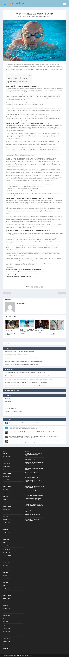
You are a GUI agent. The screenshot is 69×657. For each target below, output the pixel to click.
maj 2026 (5, 453)
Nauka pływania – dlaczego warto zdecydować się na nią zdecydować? (24, 269)
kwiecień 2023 (6, 519)
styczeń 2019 (6, 638)
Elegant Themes (17, 655)
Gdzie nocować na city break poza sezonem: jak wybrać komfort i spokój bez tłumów (25, 372)
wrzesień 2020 (6, 598)
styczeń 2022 (6, 545)
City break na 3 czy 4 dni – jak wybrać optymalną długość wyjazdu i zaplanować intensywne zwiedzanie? (33, 454)
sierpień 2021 (6, 562)
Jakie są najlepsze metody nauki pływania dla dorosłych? (19, 79)
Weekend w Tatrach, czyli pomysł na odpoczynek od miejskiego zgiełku (21, 364)
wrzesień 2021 (6, 559)
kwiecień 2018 (6, 645)
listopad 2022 (6, 526)
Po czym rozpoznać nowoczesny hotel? (34, 495)
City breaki (7, 398)
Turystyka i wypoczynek (10, 408)
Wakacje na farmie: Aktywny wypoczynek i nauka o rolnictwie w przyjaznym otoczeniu (28, 271)
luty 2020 (5, 621)
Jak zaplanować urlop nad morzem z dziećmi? (15, 354)
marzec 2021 (6, 578)
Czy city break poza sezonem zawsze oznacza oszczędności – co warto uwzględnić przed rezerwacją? (29, 379)
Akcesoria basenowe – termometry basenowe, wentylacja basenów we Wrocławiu (33, 500)
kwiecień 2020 (6, 615)
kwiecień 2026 (6, 456)
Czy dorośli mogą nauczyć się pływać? (15, 77)
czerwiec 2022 (6, 532)
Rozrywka (41, 16)
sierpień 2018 (6, 641)
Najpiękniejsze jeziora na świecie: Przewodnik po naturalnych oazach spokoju (33, 510)
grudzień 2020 (6, 588)
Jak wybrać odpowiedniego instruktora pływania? (17, 82)
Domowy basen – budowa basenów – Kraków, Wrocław (33, 520)
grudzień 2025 (6, 466)
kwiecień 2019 (6, 631)
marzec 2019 (6, 635)
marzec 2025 (6, 479)
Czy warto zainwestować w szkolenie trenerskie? (19, 276)
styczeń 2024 (6, 499)
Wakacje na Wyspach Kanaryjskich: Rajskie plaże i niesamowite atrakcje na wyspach (34, 468)
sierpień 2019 (6, 628)
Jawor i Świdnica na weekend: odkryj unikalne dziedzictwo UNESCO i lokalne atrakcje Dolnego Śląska (32, 431)
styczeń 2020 (6, 625)
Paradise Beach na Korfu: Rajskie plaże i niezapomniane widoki (19, 351)
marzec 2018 (6, 648)
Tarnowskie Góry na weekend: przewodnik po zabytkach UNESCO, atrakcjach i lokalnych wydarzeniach (33, 436)
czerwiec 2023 (6, 512)
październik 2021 (7, 555)
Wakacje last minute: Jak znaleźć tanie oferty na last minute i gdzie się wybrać (28, 427)
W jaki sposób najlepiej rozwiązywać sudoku (56, 332)
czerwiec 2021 (6, 569)
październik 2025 (7, 473)
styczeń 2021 (6, 585)
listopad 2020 (6, 592)
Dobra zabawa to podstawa (31, 477)
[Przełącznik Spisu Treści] (28, 75)
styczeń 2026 (6, 463)
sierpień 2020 (6, 602)
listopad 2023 (6, 503)
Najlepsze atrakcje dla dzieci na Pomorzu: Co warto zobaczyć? (22, 274)
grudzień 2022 (6, 522)
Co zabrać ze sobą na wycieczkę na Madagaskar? (33, 515)
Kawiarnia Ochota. (40, 330)
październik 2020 (7, 595)
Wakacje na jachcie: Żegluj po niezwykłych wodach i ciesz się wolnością (34, 473)
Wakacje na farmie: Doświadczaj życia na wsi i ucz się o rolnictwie (24, 422)
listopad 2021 (6, 552)
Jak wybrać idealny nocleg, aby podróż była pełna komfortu (34, 463)
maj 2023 (5, 516)
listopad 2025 (6, 470)
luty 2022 (5, 542)
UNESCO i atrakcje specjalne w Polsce (13, 411)
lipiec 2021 (5, 565)
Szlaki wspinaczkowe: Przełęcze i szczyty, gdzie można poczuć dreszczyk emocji (23, 361)
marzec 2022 (6, 539)
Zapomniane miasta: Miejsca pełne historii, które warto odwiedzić (33, 491)
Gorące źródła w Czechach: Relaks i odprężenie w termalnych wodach (21, 358)
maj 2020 (5, 611)
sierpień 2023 (6, 509)
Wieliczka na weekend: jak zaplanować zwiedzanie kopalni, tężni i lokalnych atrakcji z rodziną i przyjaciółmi (34, 441)
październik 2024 (7, 486)
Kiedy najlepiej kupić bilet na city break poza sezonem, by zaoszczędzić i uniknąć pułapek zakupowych (29, 375)
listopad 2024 (6, 483)
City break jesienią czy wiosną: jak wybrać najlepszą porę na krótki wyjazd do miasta (25, 385)
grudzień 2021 (6, 549)
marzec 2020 (6, 618)
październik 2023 (7, 506)
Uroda (6, 414)
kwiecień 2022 (6, 536)
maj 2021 (5, 572)
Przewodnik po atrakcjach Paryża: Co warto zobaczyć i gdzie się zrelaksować (34, 505)
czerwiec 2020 (6, 608)
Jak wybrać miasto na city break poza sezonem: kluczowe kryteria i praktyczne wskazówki (26, 382)
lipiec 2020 (5, 605)
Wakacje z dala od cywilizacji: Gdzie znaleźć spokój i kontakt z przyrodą (33, 481)
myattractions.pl (27, 16)
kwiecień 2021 (6, 575)
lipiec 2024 (5, 489)
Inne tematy (8, 401)
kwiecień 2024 (6, 493)
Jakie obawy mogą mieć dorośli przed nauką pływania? (18, 81)
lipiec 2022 (5, 529)
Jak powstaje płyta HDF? (30, 459)
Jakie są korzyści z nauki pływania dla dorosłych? (17, 78)
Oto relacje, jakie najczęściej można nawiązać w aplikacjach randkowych (11, 332)
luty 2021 (5, 582)
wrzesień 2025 (6, 476)
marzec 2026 (6, 460)
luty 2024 (5, 496)
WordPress (29, 655)
